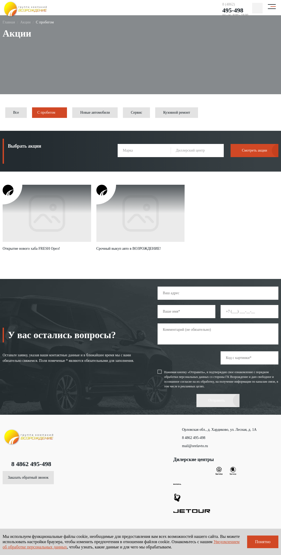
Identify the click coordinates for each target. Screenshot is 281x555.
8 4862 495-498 (27, 464)
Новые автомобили (95, 112)
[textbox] (144, 150)
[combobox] (144, 150)
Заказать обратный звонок (28, 477)
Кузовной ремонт (176, 112)
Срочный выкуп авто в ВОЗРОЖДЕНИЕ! (128, 249)
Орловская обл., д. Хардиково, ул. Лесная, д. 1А (215, 430)
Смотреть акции (254, 150)
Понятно (262, 541)
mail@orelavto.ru (190, 446)
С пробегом (46, 112)
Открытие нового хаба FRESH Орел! (31, 249)
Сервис (136, 112)
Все (16, 112)
